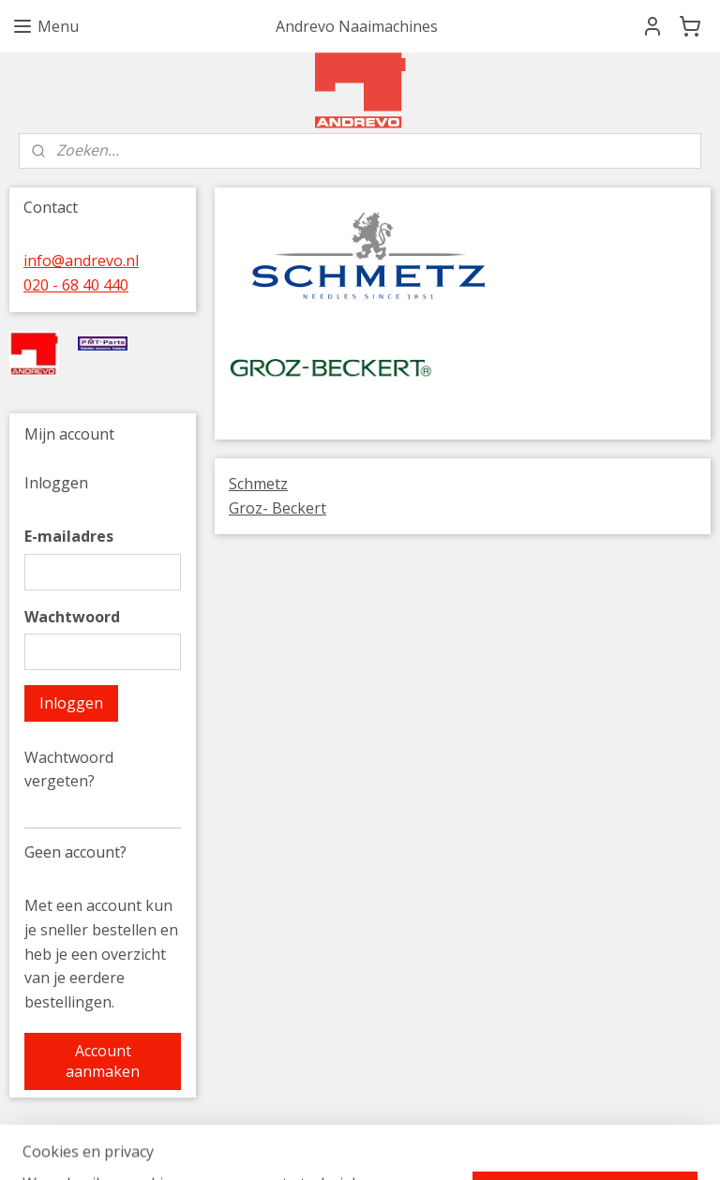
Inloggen (71, 703)
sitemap (446, 1146)
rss (485, 1146)
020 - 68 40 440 (75, 285)
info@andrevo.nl (81, 260)
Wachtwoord (72, 616)
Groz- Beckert (277, 508)
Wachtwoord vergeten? (68, 769)
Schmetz (258, 483)
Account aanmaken (103, 1061)
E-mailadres (68, 536)
